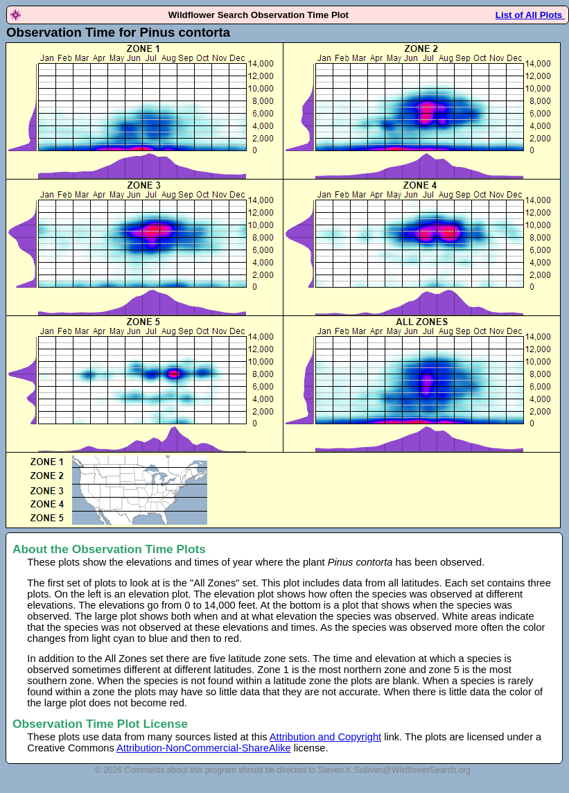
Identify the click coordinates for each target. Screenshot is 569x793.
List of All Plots (530, 15)
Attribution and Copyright (325, 736)
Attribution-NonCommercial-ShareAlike (203, 747)
